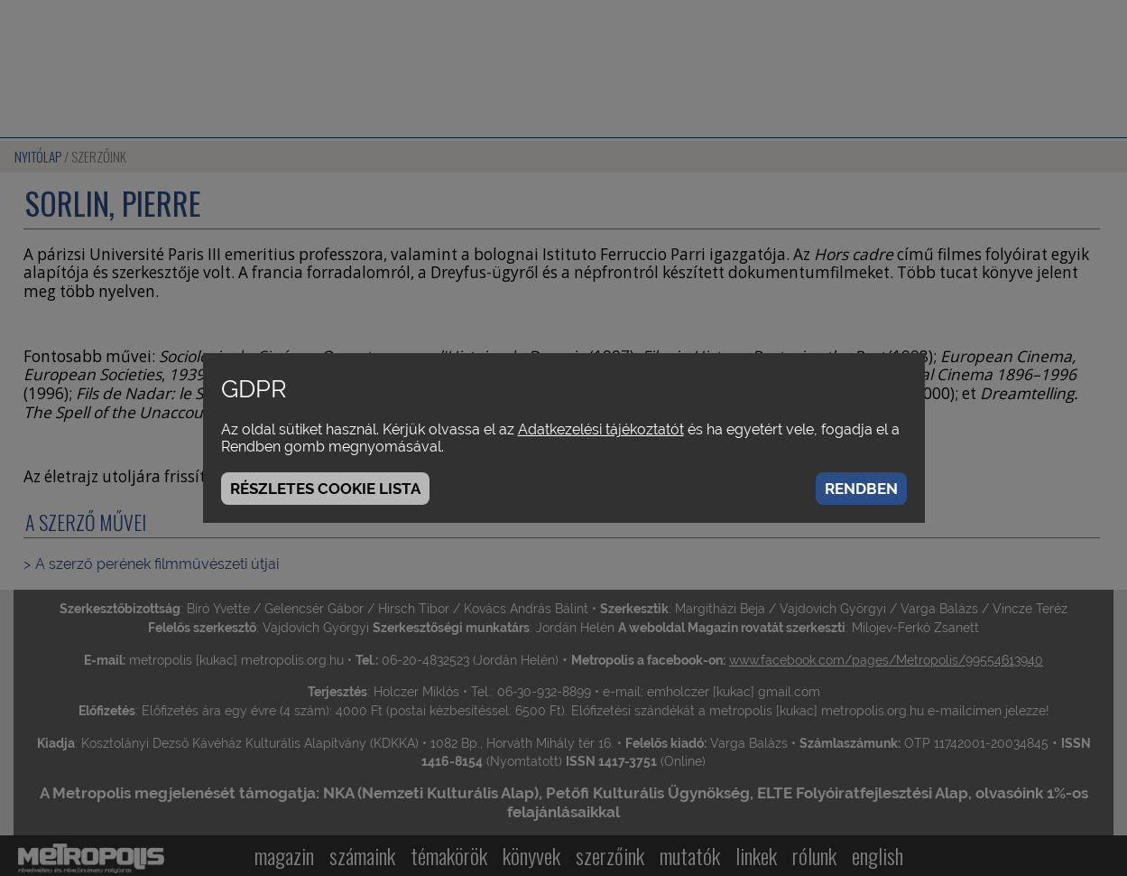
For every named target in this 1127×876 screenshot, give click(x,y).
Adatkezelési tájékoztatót (601, 429)
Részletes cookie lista (325, 489)
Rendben (861, 489)
